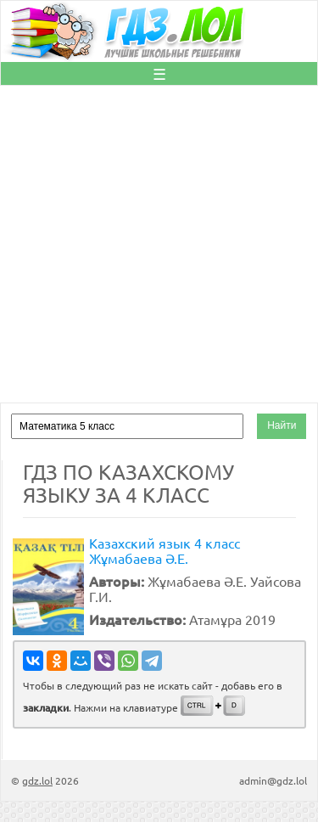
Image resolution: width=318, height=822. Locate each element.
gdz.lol (37, 780)
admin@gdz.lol (273, 780)
